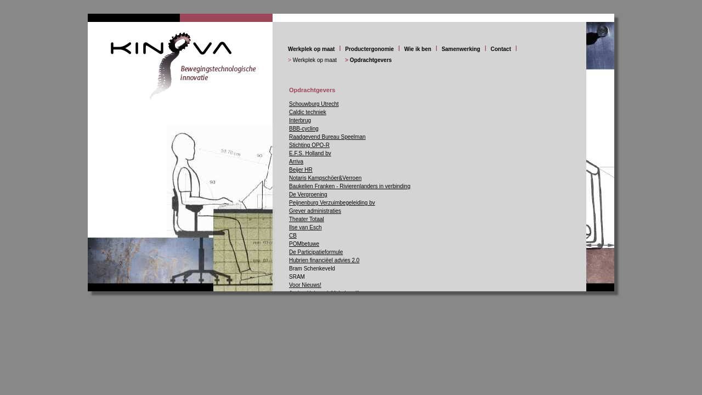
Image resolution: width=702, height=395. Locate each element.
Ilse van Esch (305, 227)
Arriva (296, 162)
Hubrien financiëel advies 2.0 (324, 260)
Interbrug (300, 120)
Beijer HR (301, 170)
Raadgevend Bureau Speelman (327, 137)
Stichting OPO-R (309, 145)
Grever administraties (315, 211)
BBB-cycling (304, 129)
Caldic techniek (307, 112)
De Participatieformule (316, 252)
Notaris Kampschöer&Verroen (325, 178)
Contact (501, 49)
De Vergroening (308, 194)
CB (293, 236)
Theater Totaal (306, 219)
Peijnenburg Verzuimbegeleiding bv (332, 203)
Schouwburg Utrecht (314, 104)
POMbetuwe (304, 244)
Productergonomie (369, 49)
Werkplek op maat (311, 49)
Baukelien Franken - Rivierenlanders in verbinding (349, 186)
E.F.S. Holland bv (310, 153)
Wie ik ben (417, 49)
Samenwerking (460, 49)
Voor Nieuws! (305, 285)
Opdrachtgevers (371, 60)
